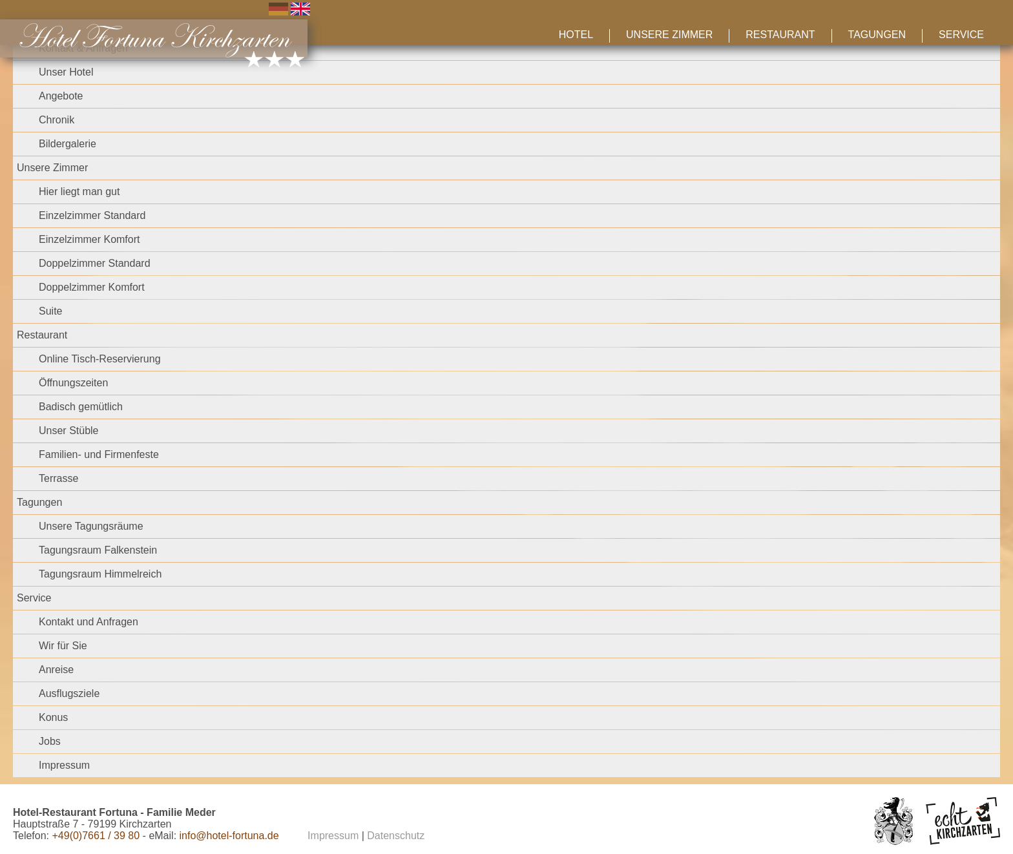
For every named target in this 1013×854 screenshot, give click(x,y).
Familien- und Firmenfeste (99, 454)
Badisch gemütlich (81, 406)
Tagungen (877, 34)
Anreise (56, 669)
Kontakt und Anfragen (88, 621)
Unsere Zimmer (669, 34)
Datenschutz (395, 835)
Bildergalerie (67, 143)
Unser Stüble (69, 430)
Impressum (64, 765)
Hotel (576, 34)
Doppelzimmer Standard (95, 263)
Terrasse (58, 478)
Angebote (61, 95)
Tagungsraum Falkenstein (98, 550)
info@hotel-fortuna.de (229, 835)
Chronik (56, 119)
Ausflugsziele (69, 693)
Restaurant (780, 34)
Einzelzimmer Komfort (89, 239)
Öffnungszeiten (73, 382)
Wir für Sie (63, 645)
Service (961, 34)
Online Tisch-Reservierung (100, 358)
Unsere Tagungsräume (91, 526)
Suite (50, 311)
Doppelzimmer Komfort (92, 287)
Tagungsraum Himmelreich (100, 573)
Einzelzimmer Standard (92, 215)
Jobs (50, 741)
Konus (53, 717)
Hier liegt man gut (79, 191)
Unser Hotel (66, 72)
